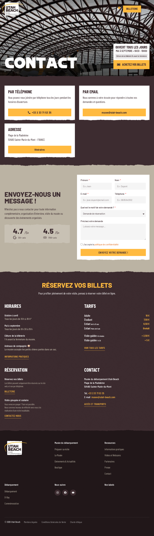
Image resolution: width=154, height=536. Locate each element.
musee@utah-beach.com (103, 397)
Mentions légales (30, 522)
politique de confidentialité (106, 244)
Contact (108, 473)
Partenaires (109, 461)
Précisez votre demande (92, 221)
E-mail (84, 193)
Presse (107, 467)
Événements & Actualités (65, 461)
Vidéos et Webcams (113, 455)
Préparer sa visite (62, 449)
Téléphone (120, 193)
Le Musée (58, 455)
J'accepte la (101, 244)
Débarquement (11, 491)
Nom (117, 180)
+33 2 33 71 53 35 (96, 393)
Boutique (58, 467)
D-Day (7, 497)
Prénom (84, 180)
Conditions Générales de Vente (54, 522)
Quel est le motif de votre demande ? (97, 207)
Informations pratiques (114, 449)
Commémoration (12, 503)
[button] (147, 9)
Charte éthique (76, 522)
